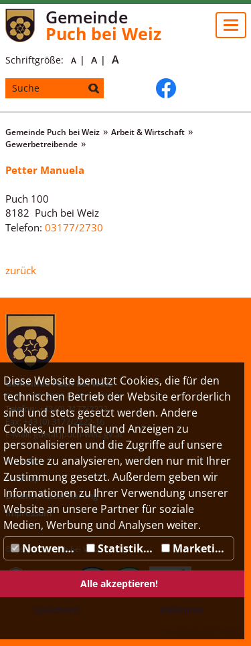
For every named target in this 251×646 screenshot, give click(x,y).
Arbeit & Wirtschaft (148, 132)
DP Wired (223, 631)
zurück (20, 270)
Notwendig (46, 548)
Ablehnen (181, 609)
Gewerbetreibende (41, 144)
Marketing (194, 548)
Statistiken (121, 548)
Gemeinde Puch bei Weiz (52, 132)
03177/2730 (74, 227)
